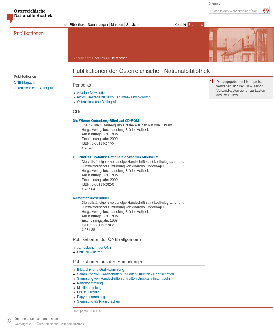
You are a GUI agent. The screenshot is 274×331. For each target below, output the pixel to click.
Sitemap (214, 3)
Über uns (196, 25)
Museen (117, 25)
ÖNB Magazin (24, 83)
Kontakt (180, 25)
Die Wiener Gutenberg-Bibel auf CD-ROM (106, 121)
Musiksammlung (89, 288)
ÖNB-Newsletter (89, 252)
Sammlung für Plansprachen (98, 301)
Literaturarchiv (88, 292)
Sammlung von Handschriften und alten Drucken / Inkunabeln (123, 279)
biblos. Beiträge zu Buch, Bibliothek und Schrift (112, 97)
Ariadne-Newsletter (91, 93)
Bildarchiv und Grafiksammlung (100, 270)
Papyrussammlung (91, 297)
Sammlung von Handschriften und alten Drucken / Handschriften (125, 274)
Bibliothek (77, 25)
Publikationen (29, 33)
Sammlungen (98, 25)
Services (132, 25)
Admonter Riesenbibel (91, 198)
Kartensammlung (90, 283)
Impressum (50, 318)
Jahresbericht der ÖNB (94, 248)
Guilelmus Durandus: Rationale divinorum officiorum (115, 157)
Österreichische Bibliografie (34, 88)
